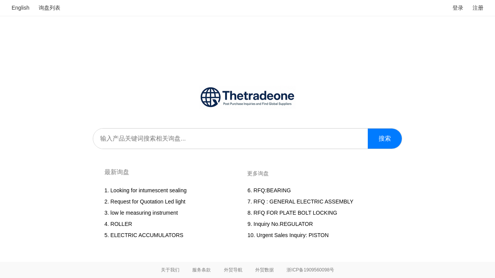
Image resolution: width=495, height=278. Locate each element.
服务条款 (201, 270)
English (20, 8)
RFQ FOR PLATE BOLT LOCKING (297, 213)
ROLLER (121, 224)
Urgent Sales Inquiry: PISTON (292, 235)
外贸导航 (233, 270)
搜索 (385, 138)
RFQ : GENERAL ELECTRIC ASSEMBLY (303, 201)
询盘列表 (49, 8)
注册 (478, 8)
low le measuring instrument (144, 213)
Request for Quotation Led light (148, 201)
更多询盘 (258, 173)
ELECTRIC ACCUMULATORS (147, 235)
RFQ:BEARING (272, 190)
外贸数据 (264, 270)
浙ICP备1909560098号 (310, 270)
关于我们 (170, 270)
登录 (457, 8)
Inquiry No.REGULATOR (283, 224)
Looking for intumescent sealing (149, 190)
